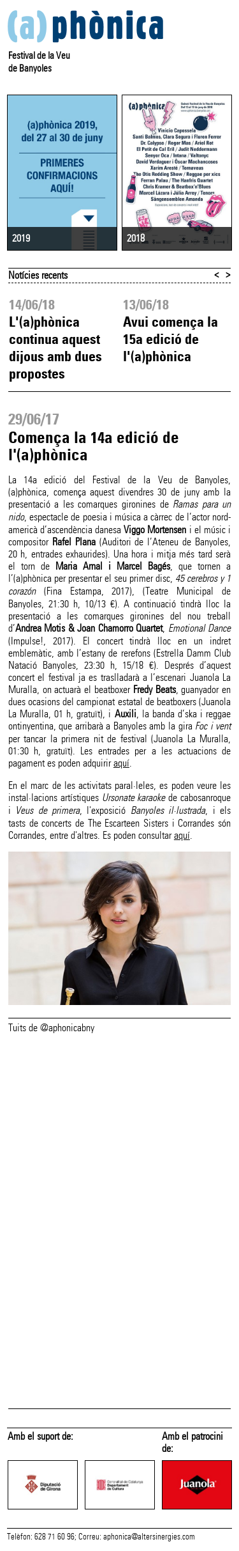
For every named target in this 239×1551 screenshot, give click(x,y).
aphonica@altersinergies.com (149, 1537)
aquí (121, 763)
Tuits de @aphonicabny (51, 1028)
